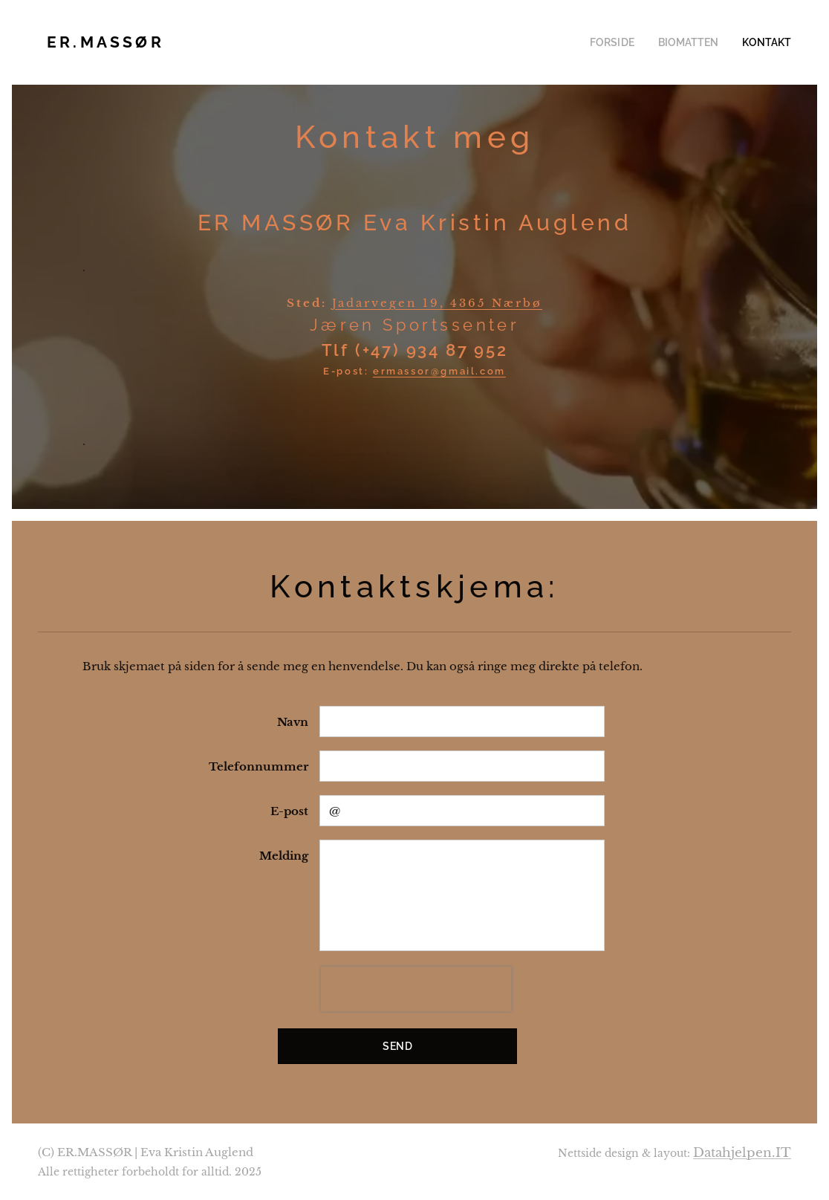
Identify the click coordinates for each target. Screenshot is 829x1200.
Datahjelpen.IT (742, 1153)
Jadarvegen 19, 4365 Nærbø (437, 303)
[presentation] (416, 989)
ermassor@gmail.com (439, 371)
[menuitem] (627, 42)
